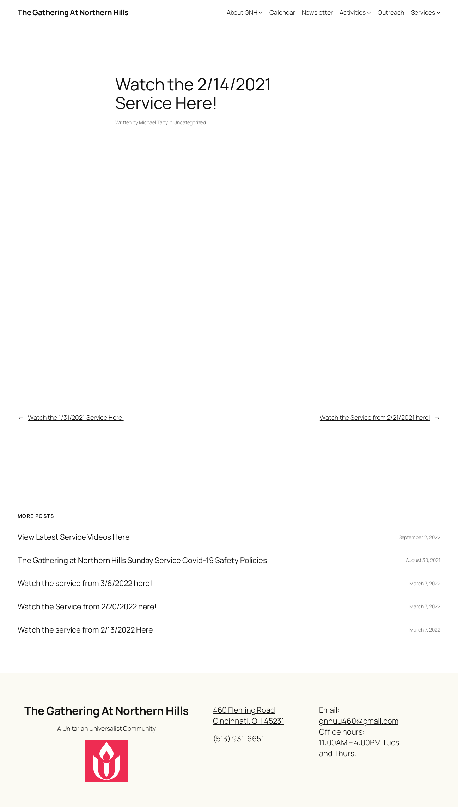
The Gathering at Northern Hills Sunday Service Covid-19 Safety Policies (142, 560)
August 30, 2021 (423, 560)
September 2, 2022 (419, 537)
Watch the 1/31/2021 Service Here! (76, 417)
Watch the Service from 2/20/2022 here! (87, 606)
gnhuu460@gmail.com (358, 721)
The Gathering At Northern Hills (73, 12)
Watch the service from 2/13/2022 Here (85, 630)
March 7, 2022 (424, 583)
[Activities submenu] (369, 12)
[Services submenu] (438, 12)
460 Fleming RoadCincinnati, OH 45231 (248, 715)
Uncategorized (189, 122)
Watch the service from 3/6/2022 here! (85, 583)
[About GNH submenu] (261, 12)
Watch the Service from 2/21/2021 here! (375, 417)
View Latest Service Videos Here (74, 537)
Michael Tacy (153, 122)
